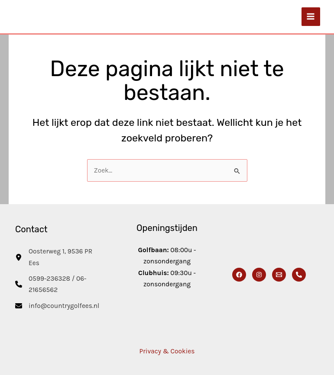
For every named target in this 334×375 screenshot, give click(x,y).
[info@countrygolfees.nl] (57, 305)
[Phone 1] (299, 275)
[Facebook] (239, 275)
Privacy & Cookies (167, 351)
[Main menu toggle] (311, 16)
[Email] (279, 275)
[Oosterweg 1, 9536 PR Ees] (58, 257)
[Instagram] (259, 275)
